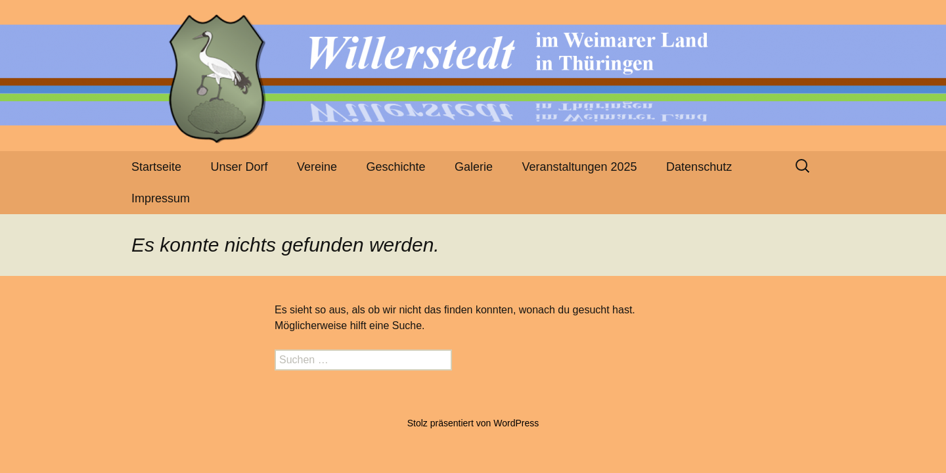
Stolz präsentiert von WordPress (473, 423)
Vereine (317, 166)
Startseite (156, 166)
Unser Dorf (239, 166)
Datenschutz (699, 166)
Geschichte (396, 166)
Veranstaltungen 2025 (579, 166)
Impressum (160, 198)
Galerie (474, 166)
